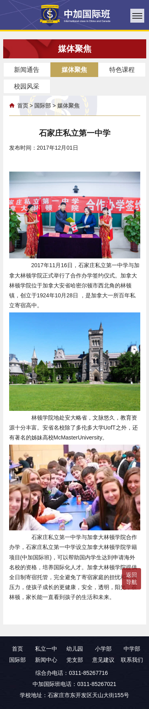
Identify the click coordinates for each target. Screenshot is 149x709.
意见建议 (103, 660)
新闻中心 (46, 660)
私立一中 (46, 648)
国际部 (42, 105)
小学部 (103, 648)
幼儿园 (74, 648)
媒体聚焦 (68, 105)
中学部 (132, 648)
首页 (22, 105)
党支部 (74, 660)
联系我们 (132, 660)
